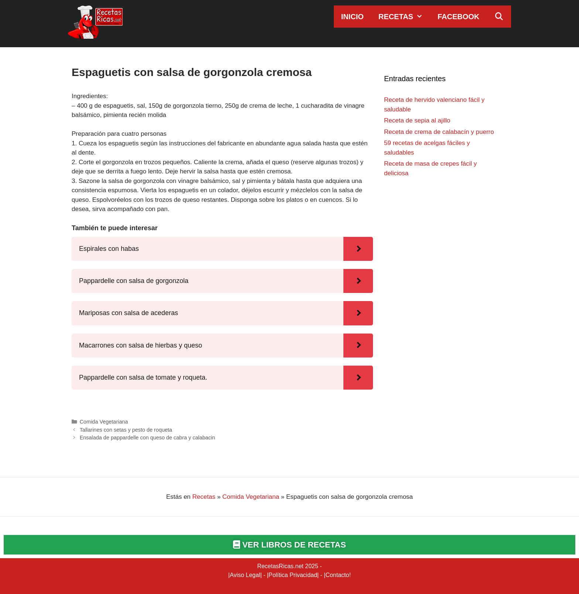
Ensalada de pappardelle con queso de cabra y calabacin (147, 438)
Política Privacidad (292, 575)
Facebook (458, 17)
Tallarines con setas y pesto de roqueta (126, 430)
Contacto (337, 575)
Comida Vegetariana (104, 422)
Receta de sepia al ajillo (417, 120)
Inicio (352, 17)
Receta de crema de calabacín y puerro (439, 131)
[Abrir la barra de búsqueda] (499, 17)
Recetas (404, 17)
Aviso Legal (245, 575)
